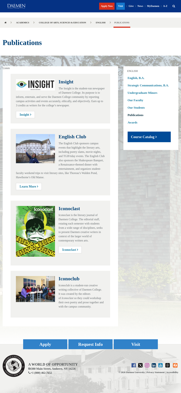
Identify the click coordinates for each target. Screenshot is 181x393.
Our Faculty (135, 100)
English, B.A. (136, 78)
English (101, 22)
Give (131, 6)
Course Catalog (142, 137)
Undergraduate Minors (142, 92)
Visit (120, 6)
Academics (22, 22)
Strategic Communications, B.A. (148, 85)
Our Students (136, 107)
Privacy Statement (156, 372)
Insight (25, 114)
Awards (132, 122)
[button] (173, 6)
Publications (136, 115)
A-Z (165, 6)
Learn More (29, 186)
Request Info (90, 344)
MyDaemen (153, 6)
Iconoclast (70, 250)
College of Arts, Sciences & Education (62, 22)
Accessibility (172, 372)
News (140, 6)
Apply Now (107, 6)
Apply (45, 344)
